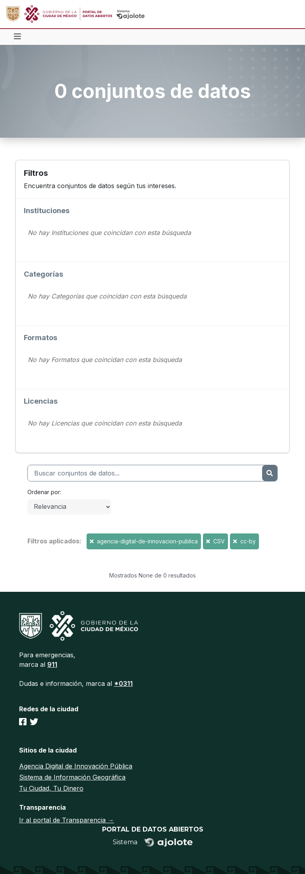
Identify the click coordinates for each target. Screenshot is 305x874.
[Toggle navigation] (17, 37)
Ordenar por (43, 492)
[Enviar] (269, 473)
